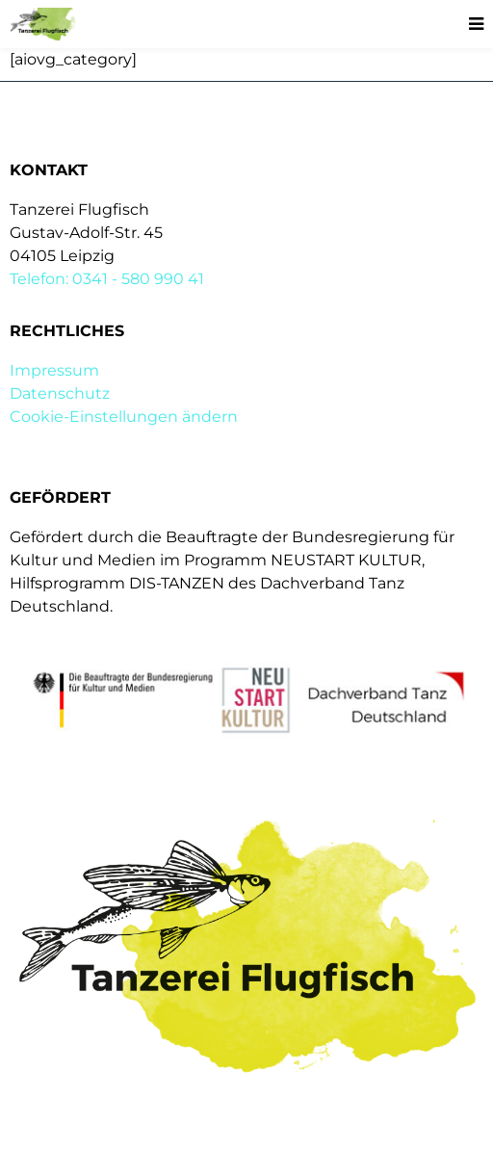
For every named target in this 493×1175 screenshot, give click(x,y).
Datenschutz (60, 393)
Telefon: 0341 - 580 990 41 (107, 279)
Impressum (54, 370)
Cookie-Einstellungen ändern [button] (124, 416)
